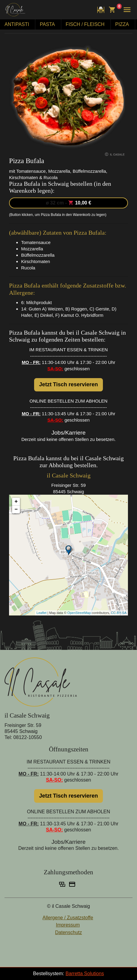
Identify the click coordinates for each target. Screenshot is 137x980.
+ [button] (16, 501)
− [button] (16, 509)
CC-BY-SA (118, 613)
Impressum (68, 924)
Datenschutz (68, 932)
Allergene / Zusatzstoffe (68, 917)
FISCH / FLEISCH (85, 24)
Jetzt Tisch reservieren (68, 384)
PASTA (47, 24)
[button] (126, 9)
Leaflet (41, 613)
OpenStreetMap (79, 613)
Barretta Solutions (84, 973)
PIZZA (122, 24)
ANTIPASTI (17, 24)
